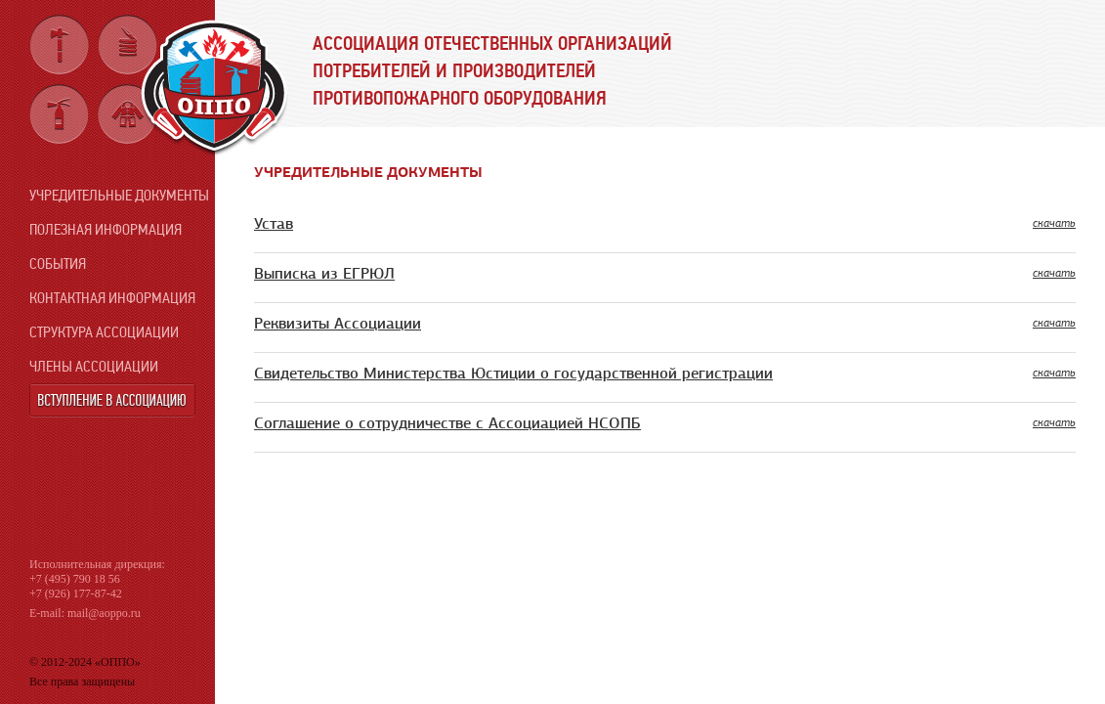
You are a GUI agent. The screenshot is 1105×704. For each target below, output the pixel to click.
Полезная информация (105, 229)
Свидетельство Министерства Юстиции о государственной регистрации (513, 373)
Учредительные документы (119, 195)
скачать (1054, 223)
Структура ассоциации (104, 332)
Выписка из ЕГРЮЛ (324, 274)
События (57, 263)
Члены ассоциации (93, 366)
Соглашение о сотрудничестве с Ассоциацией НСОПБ (447, 423)
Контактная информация (112, 297)
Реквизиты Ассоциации (337, 323)
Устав (273, 224)
